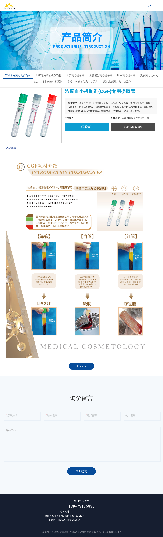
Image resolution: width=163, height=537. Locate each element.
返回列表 (81, 366)
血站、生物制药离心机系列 (47, 81)
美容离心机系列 (149, 75)
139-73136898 (81, 506)
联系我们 (87, 126)
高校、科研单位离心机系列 (82, 81)
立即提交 (81, 471)
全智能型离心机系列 (100, 75)
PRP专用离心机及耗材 (48, 75)
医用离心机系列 (126, 75)
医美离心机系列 (75, 75)
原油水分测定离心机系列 (117, 81)
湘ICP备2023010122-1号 (109, 532)
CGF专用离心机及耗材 (18, 75)
